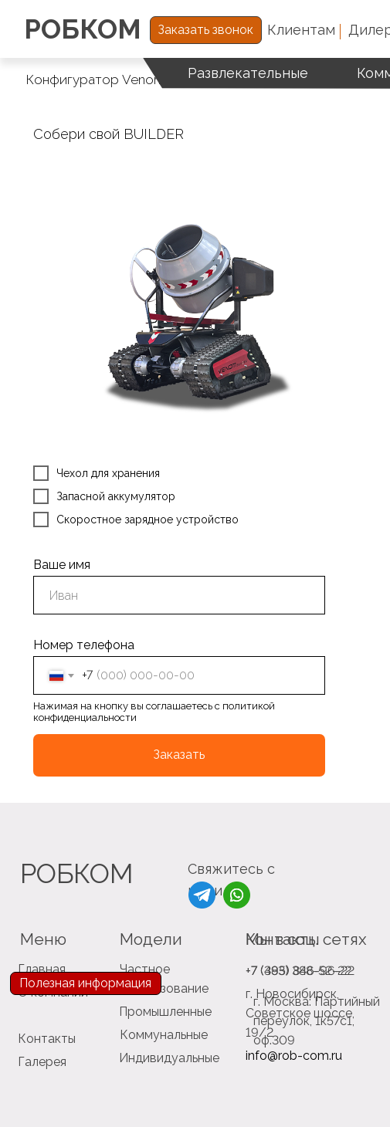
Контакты (47, 1038)
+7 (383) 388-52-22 (298, 970)
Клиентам (301, 30)
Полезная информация (85, 983)
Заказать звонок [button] (205, 29)
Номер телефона (83, 645)
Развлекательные (248, 73)
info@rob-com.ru (294, 1055)
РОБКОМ (82, 29)
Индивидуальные (169, 1058)
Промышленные (165, 1011)
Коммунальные (164, 1034)
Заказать (179, 754)
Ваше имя (61, 564)
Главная (42, 969)
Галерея (42, 1061)
